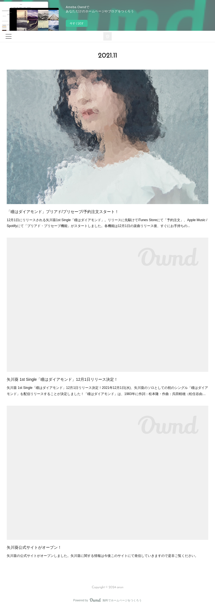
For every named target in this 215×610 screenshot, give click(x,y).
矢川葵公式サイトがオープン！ (34, 547)
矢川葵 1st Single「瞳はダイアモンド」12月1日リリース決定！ (62, 379)
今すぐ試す (77, 23)
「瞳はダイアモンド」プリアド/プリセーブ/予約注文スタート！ (63, 211)
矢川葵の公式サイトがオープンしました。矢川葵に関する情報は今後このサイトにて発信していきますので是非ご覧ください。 (102, 556)
